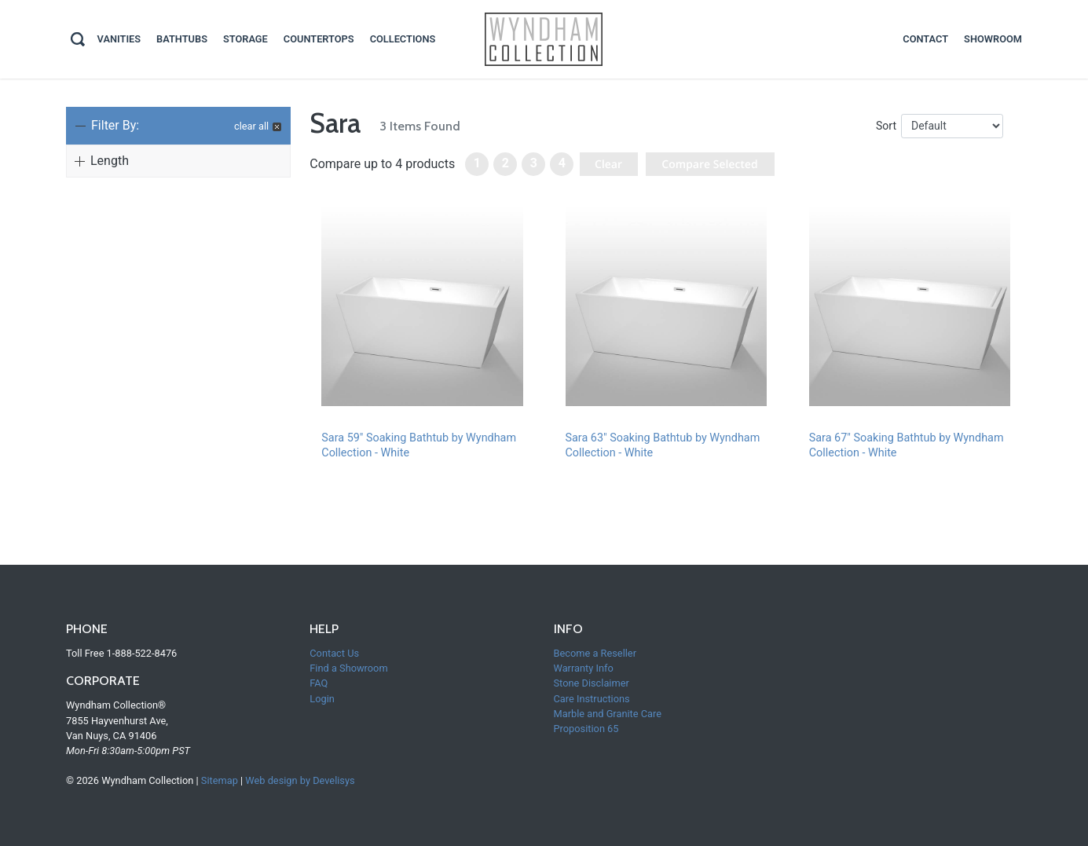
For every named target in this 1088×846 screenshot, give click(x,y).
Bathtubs (181, 39)
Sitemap (219, 780)
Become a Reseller (595, 653)
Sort (886, 125)
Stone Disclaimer (591, 683)
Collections (403, 39)
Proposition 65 (586, 728)
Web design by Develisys (299, 780)
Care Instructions (592, 699)
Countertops (319, 39)
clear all (251, 126)
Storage (245, 39)
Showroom (993, 39)
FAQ (319, 683)
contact (925, 39)
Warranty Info (584, 668)
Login (322, 699)
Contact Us (334, 653)
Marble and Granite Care (608, 714)
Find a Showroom (348, 668)
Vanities (119, 39)
